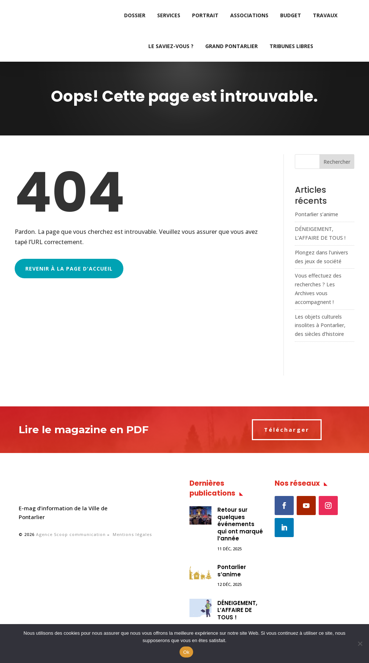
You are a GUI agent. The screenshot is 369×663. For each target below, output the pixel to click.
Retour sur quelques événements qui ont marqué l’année (240, 524)
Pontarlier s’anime (316, 214)
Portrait (205, 15)
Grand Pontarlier (231, 46)
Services (168, 15)
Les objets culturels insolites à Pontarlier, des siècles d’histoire (320, 325)
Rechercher (336, 161)
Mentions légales (132, 534)
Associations (249, 15)
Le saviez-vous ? (170, 46)
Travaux (325, 15)
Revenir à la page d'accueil (69, 268)
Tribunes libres (291, 46)
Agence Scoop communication (71, 534)
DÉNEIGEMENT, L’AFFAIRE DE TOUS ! (237, 610)
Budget (290, 15)
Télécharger (287, 429)
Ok (186, 652)
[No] (359, 643)
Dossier (134, 15)
